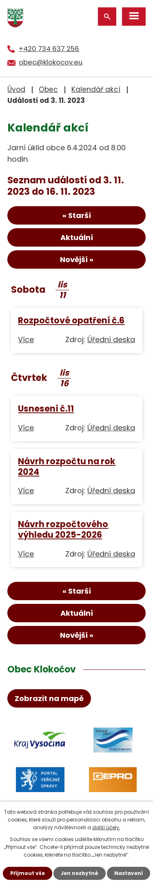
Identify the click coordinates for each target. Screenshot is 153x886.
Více (26, 339)
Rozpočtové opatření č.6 (71, 320)
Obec (48, 89)
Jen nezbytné (79, 873)
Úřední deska (111, 339)
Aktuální (76, 237)
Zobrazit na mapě (49, 698)
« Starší (76, 215)
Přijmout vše (27, 873)
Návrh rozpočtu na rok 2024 (66, 466)
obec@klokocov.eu (50, 62)
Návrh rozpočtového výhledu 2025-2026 (63, 529)
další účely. (106, 827)
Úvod (16, 89)
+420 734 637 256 (49, 48)
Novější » (76, 259)
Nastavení (128, 873)
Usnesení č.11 (46, 408)
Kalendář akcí (95, 89)
